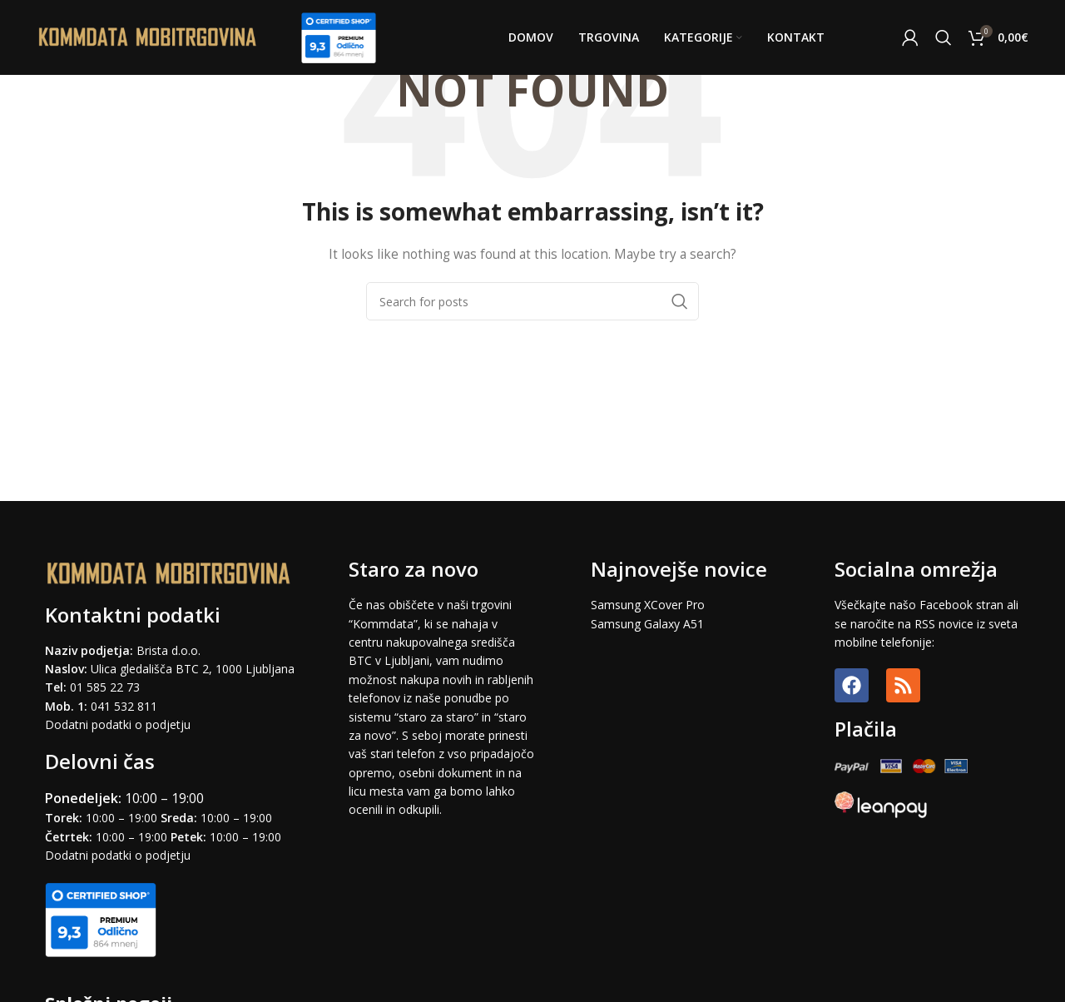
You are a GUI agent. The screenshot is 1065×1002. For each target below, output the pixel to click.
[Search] (943, 37)
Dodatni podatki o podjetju (118, 724)
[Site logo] (148, 36)
